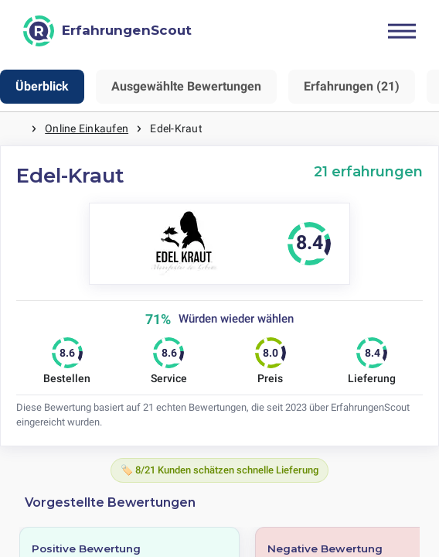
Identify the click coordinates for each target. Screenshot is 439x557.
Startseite (15, 129)
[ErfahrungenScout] (107, 31)
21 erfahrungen (368, 171)
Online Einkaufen (86, 128)
